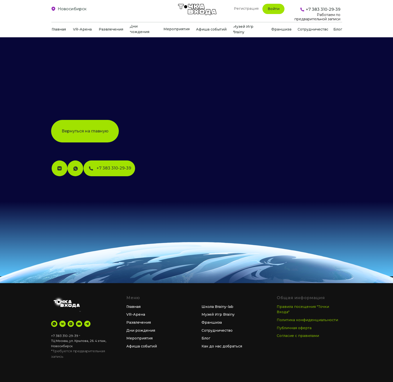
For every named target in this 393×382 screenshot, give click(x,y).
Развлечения (138, 322)
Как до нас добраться (222, 346)
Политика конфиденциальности (307, 320)
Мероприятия (139, 338)
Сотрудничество (217, 330)
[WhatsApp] (54, 324)
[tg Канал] (87, 324)
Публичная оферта (294, 328)
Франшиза (212, 322)
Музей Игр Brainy (218, 314)
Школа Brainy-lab (217, 306)
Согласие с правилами (298, 335)
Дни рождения (140, 330)
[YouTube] (79, 324)
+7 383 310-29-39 (64, 336)
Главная (133, 306)
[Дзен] (71, 324)
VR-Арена (135, 314)
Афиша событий (141, 346)
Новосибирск (72, 9)
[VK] (62, 324)
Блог (206, 338)
